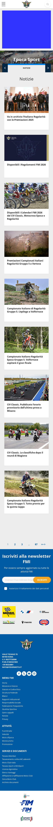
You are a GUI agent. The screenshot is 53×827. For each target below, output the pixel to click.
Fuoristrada (7, 731)
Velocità (5, 734)
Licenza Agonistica (9, 769)
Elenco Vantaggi (8, 772)
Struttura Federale (10, 692)
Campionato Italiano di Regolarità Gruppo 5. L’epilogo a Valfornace (26, 310)
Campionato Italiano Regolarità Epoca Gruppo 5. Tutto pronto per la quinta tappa (26, 503)
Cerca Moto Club (9, 779)
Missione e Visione (10, 686)
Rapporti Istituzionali (11, 699)
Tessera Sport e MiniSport (13, 766)
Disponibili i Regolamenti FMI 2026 (26, 164)
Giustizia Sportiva (9, 709)
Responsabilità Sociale (11, 702)
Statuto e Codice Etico (11, 689)
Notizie (26, 68)
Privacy (5, 719)
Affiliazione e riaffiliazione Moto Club (17, 775)
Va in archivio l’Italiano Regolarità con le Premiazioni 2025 (26, 118)
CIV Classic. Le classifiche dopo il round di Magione (25, 454)
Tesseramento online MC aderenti (16, 759)
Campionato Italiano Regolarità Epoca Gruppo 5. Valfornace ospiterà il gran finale (25, 359)
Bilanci (4, 696)
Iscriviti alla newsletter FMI (26, 558)
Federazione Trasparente (12, 706)
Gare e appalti (8, 712)
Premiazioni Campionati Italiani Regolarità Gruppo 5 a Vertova (25, 262)
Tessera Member (9, 756)
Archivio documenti (10, 782)
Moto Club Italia (9, 762)
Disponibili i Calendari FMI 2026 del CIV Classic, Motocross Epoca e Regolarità (26, 215)
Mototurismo (7, 741)
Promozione (7, 744)
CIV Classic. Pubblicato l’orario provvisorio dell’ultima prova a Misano (24, 407)
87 (36, 544)
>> (43, 544)
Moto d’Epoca (8, 737)
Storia (4, 683)
